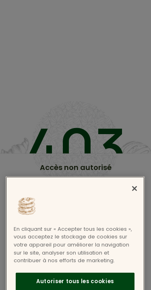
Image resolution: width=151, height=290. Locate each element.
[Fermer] (134, 194)
